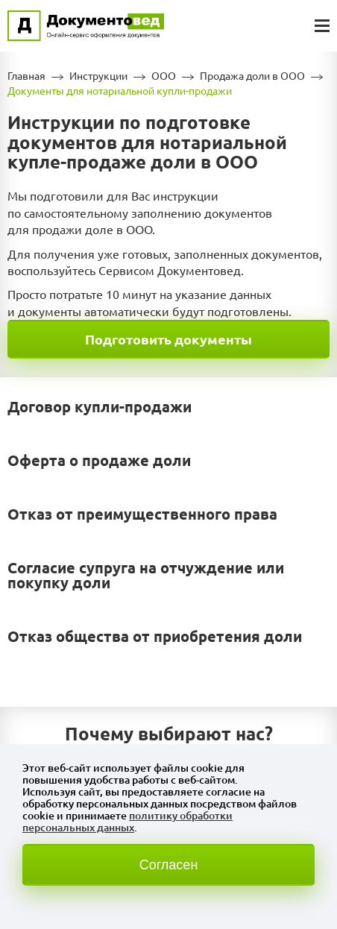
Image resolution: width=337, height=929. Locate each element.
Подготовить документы (168, 339)
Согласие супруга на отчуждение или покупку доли (145, 575)
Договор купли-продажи (99, 406)
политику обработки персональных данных (127, 822)
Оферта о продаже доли (99, 460)
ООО (163, 76)
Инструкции (98, 76)
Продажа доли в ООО (252, 76)
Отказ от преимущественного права (142, 514)
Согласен (168, 864)
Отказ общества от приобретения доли (154, 636)
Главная (26, 76)
